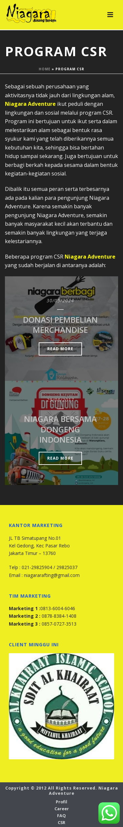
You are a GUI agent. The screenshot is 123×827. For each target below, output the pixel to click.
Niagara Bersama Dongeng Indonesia (60, 429)
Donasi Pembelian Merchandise (60, 324)
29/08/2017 (60, 400)
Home (45, 69)
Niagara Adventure (30, 103)
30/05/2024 (60, 300)
